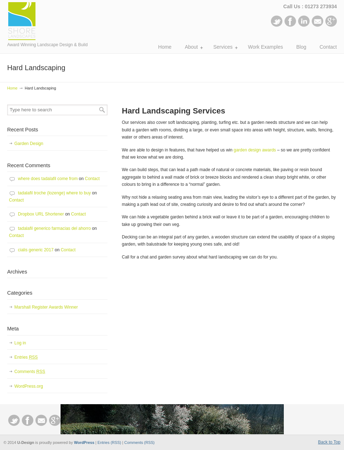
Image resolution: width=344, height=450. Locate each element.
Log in (20, 342)
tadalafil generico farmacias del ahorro (54, 228)
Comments (29, 371)
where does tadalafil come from (48, 178)
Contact (92, 178)
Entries (26, 357)
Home (12, 88)
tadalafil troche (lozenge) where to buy (54, 192)
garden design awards (255, 150)
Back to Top (329, 442)
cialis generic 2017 (35, 249)
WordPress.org (28, 386)
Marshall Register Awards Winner (46, 307)
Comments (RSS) (139, 442)
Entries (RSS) (109, 442)
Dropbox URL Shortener (41, 214)
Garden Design (28, 143)
